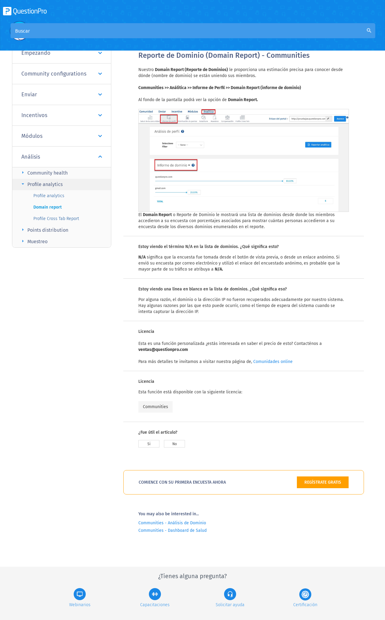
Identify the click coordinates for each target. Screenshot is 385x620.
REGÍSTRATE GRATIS (322, 482)
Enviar (61, 94)
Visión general (154, 36)
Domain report (47, 207)
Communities (155, 406)
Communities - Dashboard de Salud (172, 530)
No (174, 444)
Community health (44, 172)
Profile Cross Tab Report (56, 218)
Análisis (61, 156)
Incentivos (61, 115)
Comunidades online (273, 361)
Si (148, 444)
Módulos (61, 136)
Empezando (61, 53)
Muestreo (34, 241)
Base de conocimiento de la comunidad (219, 36)
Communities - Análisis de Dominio (172, 522)
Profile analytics (41, 184)
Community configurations (61, 73)
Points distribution (44, 230)
